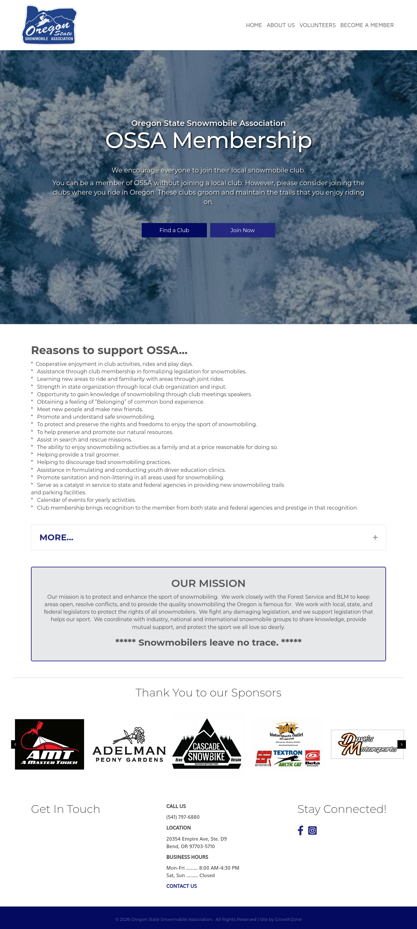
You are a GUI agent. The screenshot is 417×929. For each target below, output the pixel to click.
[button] (174, 230)
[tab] (208, 537)
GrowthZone (288, 919)
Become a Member (367, 25)
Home (254, 25)
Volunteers (317, 25)
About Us (281, 25)
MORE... (56, 537)
